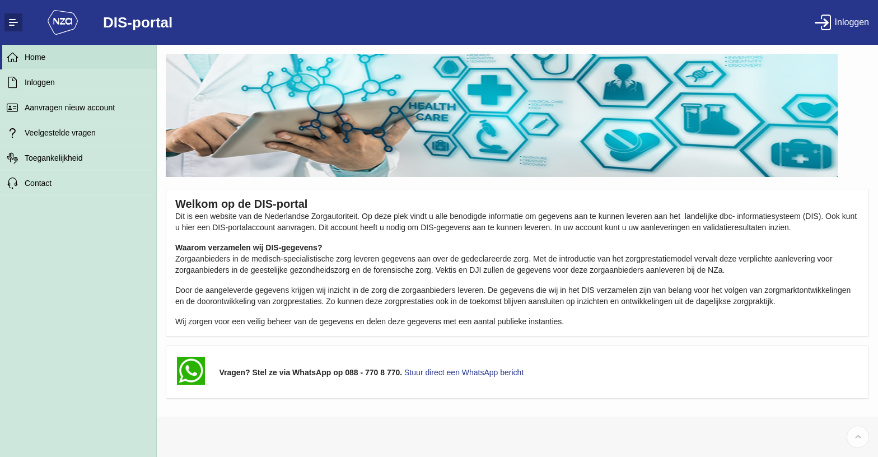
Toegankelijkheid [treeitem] (54, 157)
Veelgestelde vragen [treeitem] (60, 132)
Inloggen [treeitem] (40, 82)
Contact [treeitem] (38, 183)
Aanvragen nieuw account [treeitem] (70, 107)
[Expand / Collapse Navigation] (13, 22)
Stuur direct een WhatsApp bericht (464, 372)
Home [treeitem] (35, 57)
